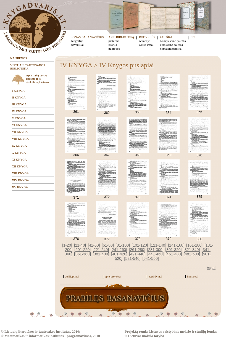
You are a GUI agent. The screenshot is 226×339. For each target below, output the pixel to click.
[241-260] (119, 249)
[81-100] (122, 245)
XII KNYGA (20, 166)
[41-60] (94, 245)
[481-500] (192, 254)
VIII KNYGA (20, 138)
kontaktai (192, 276)
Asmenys (144, 40)
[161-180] (194, 245)
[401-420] (119, 254)
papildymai (155, 276)
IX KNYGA (19, 145)
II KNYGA (19, 97)
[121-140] (158, 245)
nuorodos (114, 48)
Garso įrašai (146, 44)
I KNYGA (18, 90)
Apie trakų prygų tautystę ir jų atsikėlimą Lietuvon (38, 79)
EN (193, 37)
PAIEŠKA (166, 37)
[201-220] (82, 249)
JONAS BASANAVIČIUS (87, 37)
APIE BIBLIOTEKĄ (121, 37)
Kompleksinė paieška (173, 40)
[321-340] (191, 249)
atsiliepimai (72, 276)
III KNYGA (19, 104)
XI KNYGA (19, 159)
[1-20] (67, 245)
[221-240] (101, 249)
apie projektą (112, 276)
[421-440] (137, 254)
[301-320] (173, 249)
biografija (77, 40)
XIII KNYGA (20, 173)
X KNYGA (19, 152)
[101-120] (140, 245)
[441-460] (155, 254)
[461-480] (173, 254)
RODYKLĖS (147, 37)
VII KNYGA (20, 132)
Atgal (211, 268)
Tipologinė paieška (171, 44)
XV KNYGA (20, 187)
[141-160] (176, 245)
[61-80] (108, 245)
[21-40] (80, 245)
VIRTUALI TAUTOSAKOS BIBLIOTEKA (27, 66)
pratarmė (113, 40)
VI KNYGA (19, 125)
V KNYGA (19, 118)
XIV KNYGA (20, 180)
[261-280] (137, 249)
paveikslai (77, 44)
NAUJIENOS (18, 58)
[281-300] (155, 249)
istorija (112, 44)
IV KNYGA (19, 111)
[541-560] (150, 258)
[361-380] (82, 254)
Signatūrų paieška (171, 48)
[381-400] (101, 254)
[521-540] (132, 258)
